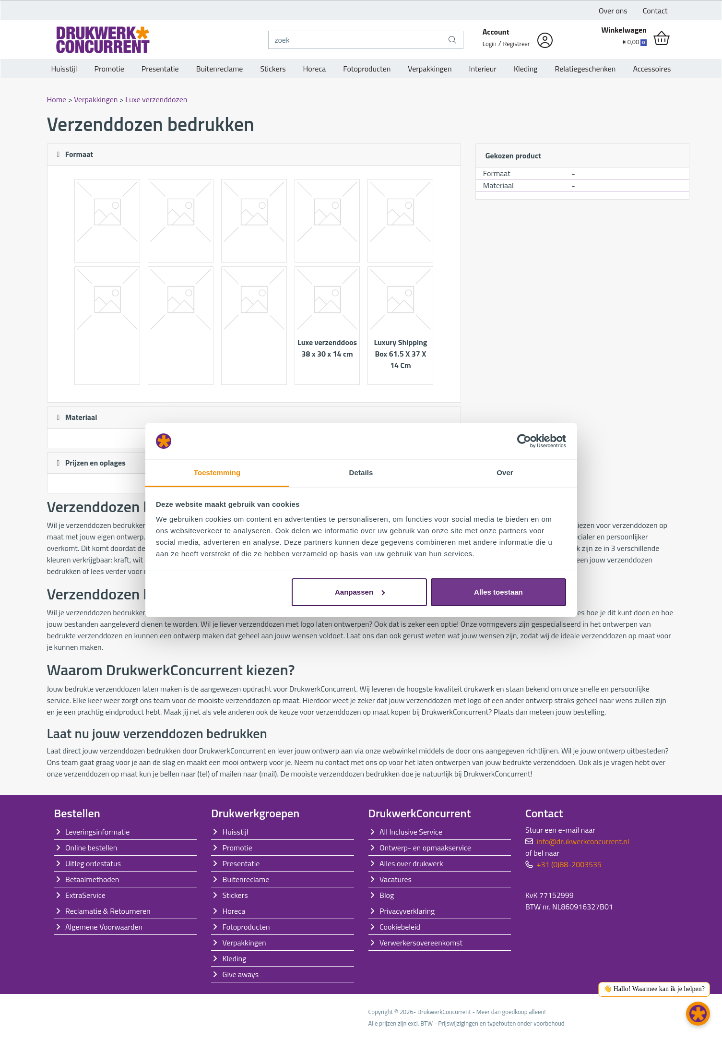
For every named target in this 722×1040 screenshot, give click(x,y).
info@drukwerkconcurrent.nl (583, 841)
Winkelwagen (624, 30)
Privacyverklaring (407, 911)
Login (490, 43)
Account (496, 31)
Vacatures (395, 879)
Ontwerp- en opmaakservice (425, 847)
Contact (655, 10)
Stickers (272, 68)
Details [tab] (361, 472)
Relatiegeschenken (585, 68)
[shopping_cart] (661, 38)
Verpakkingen (429, 68)
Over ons (613, 10)
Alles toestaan (498, 592)
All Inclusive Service (410, 831)
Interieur (483, 68)
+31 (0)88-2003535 (569, 864)
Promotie (109, 68)
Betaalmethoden (92, 879)
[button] (698, 1014)
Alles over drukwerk (411, 863)
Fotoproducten (367, 68)
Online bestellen (91, 847)
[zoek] (355, 40)
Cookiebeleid (399, 926)
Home (57, 99)
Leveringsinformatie (97, 831)
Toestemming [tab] (217, 472)
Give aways (241, 974)
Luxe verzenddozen (156, 99)
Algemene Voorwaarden (103, 926)
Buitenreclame (219, 68)
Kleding (526, 68)
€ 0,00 (635, 42)
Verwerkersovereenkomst (420, 942)
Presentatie (160, 68)
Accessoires (652, 68)
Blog (386, 895)
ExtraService (85, 895)
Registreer (516, 43)
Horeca (314, 68)
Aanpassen (360, 592)
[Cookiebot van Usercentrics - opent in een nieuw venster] (524, 441)
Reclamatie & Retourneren (108, 911)
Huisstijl (64, 68)
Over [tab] (505, 472)
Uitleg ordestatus (93, 863)
